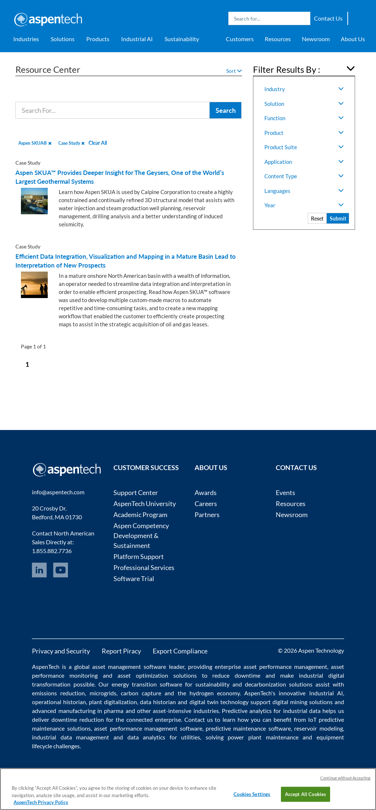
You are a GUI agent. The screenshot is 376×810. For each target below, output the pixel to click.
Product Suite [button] (304, 147)
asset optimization (143, 675)
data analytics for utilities (163, 737)
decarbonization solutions (278, 684)
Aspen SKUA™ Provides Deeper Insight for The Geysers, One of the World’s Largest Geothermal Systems (119, 177)
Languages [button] (304, 190)
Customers (240, 38)
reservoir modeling (318, 728)
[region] (188, 789)
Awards (206, 492)
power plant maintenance (263, 737)
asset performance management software (148, 728)
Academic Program (140, 514)
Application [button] (304, 161)
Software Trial (133, 578)
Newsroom (316, 38)
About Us (353, 38)
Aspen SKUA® (34, 143)
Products (97, 38)
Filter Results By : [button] (286, 69)
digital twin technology (219, 701)
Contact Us (328, 18)
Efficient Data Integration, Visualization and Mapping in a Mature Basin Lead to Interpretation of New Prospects (125, 260)
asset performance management (285, 666)
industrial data (302, 710)
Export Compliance (180, 651)
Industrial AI (137, 38)
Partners (207, 514)
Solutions (63, 38)
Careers (206, 503)
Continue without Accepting (345, 777)
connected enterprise (153, 719)
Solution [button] (304, 103)
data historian (158, 701)
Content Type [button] (304, 176)
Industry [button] (304, 89)
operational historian (59, 701)
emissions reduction (58, 692)
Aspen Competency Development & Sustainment (141, 535)
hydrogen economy (214, 692)
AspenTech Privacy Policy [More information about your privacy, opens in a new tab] (41, 802)
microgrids (103, 692)
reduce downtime (236, 675)
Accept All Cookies (305, 794)
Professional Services (143, 567)
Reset (317, 218)
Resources (278, 38)
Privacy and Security (61, 651)
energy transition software (147, 684)
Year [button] (304, 205)
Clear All (97, 143)
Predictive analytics (247, 710)
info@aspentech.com (58, 491)
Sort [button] (234, 71)
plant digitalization (113, 701)
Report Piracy (121, 651)
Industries (26, 38)
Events (285, 492)
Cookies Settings (252, 794)
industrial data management (70, 737)
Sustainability (181, 38)
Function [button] (304, 118)
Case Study (71, 143)
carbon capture (141, 692)
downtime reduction (77, 719)
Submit (338, 218)
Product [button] (304, 132)
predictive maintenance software (247, 728)
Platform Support (138, 556)
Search (303, 18)
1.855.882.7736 (52, 550)
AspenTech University (144, 503)
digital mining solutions (302, 701)
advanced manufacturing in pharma (77, 710)
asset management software (129, 666)
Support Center (135, 492)
